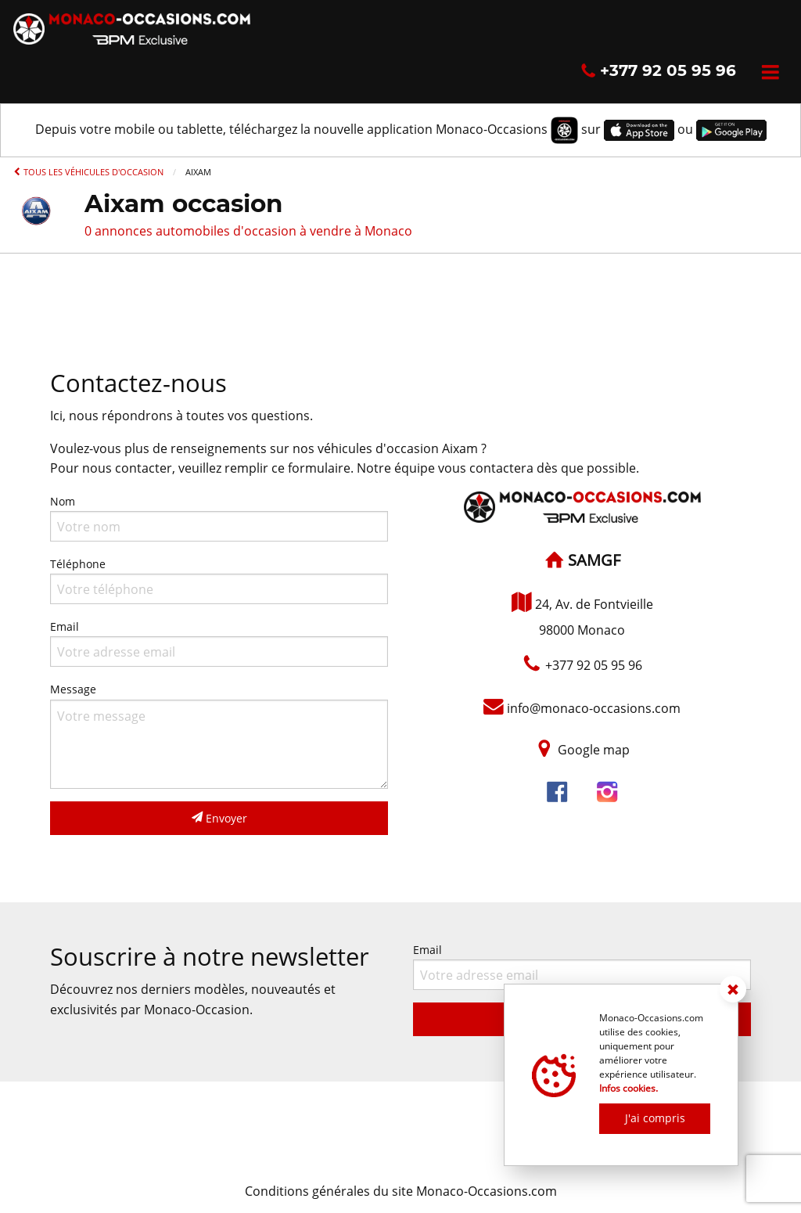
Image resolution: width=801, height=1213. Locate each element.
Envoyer (219, 818)
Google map (594, 750)
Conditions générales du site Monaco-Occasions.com (401, 1191)
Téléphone (219, 580)
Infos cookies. (628, 1088)
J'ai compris (655, 1117)
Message (219, 735)
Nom (219, 518)
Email (219, 643)
